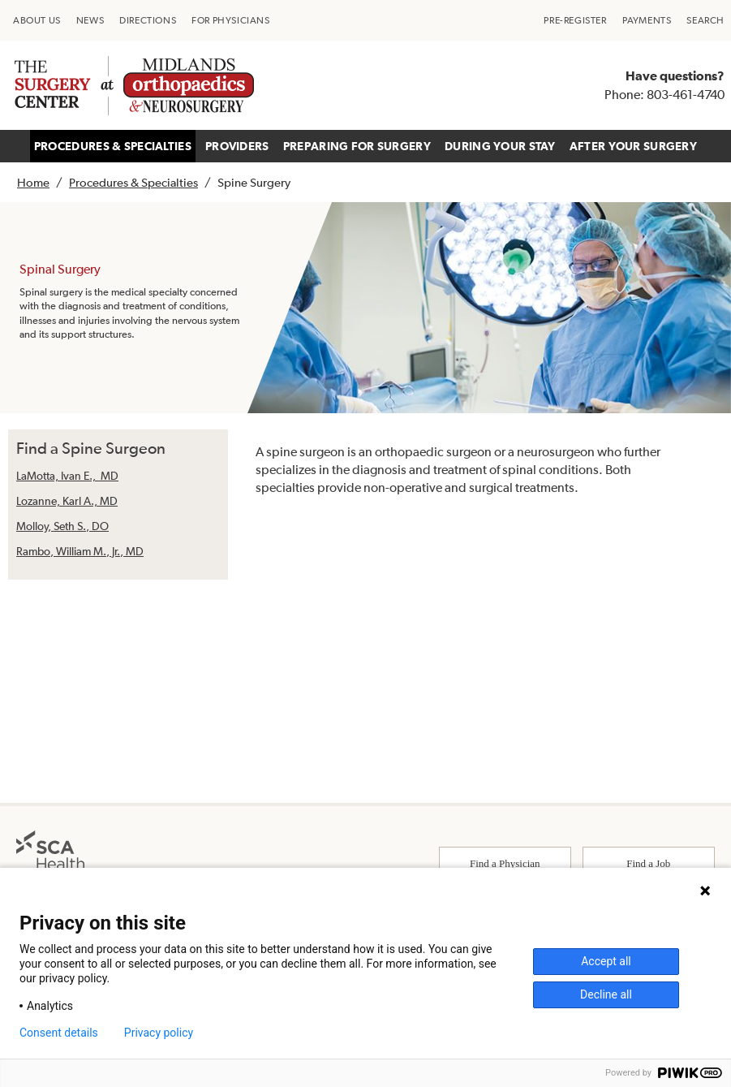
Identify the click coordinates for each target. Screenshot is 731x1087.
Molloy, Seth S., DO (62, 526)
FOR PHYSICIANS (230, 20)
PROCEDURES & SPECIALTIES (112, 146)
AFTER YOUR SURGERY (633, 146)
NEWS (90, 20)
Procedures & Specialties (133, 182)
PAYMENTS (647, 20)
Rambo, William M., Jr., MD (80, 551)
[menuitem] (36, 20)
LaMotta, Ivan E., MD (67, 475)
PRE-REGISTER (575, 20)
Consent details (58, 1032)
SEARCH (705, 20)
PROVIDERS (237, 146)
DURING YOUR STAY (500, 146)
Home (33, 182)
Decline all (606, 994)
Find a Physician (505, 863)
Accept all (606, 961)
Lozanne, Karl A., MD (67, 500)
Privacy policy (158, 1032)
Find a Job (648, 863)
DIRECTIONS (147, 20)
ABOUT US (37, 20)
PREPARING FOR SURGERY (357, 146)
